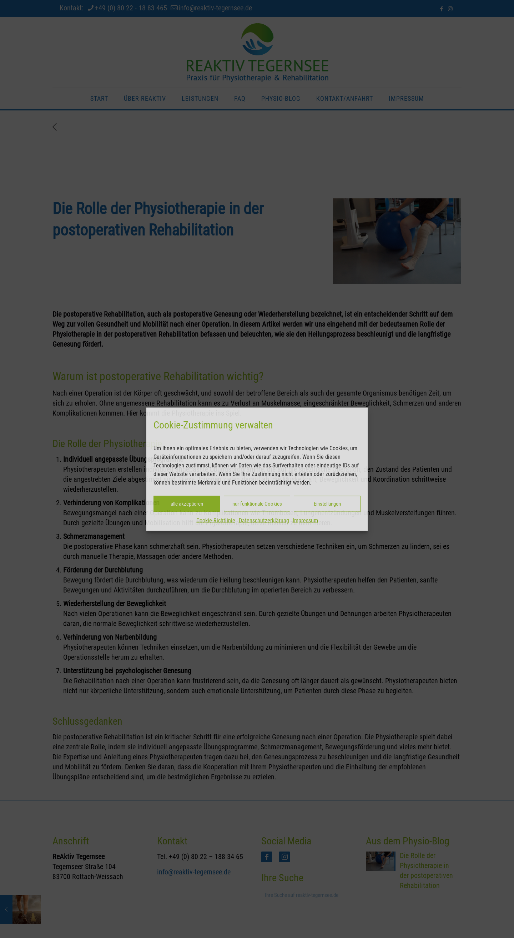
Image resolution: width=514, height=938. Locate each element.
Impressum (305, 520)
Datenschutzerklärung (264, 520)
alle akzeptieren (187, 504)
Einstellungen (327, 504)
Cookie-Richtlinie (215, 520)
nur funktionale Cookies (257, 504)
